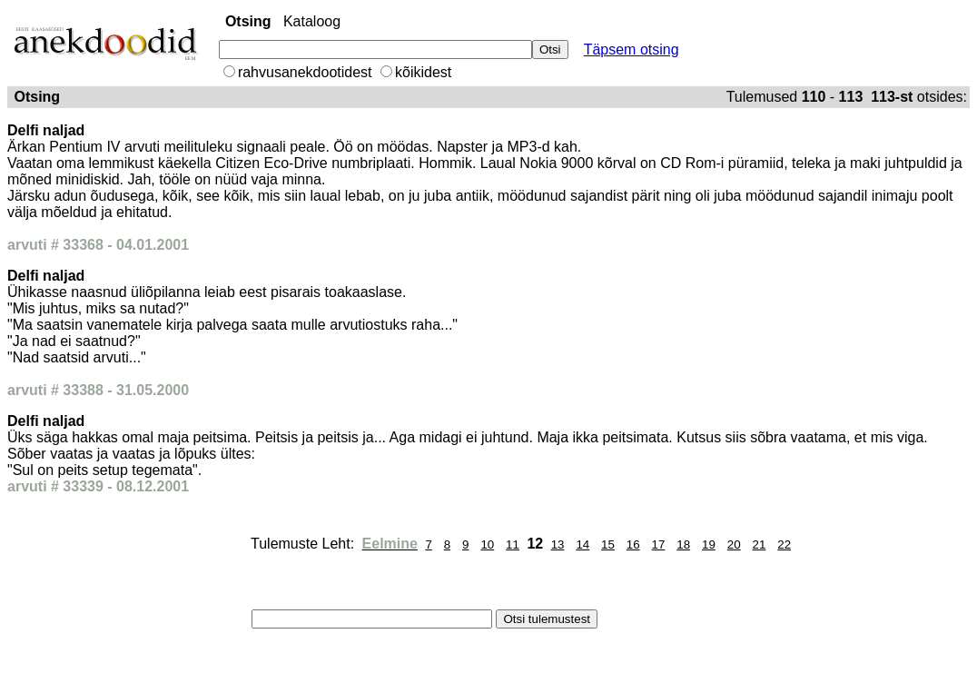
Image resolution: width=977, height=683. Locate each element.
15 (608, 544)
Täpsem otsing (631, 49)
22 (784, 544)
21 (759, 544)
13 (558, 544)
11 (512, 544)
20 (734, 544)
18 (683, 544)
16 (633, 544)
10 (487, 544)
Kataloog (311, 21)
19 (708, 544)
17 (659, 544)
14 (582, 544)
